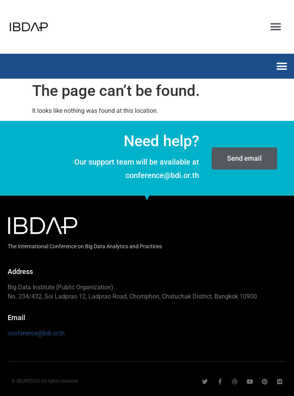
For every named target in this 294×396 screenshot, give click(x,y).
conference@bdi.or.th (36, 333)
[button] (275, 27)
